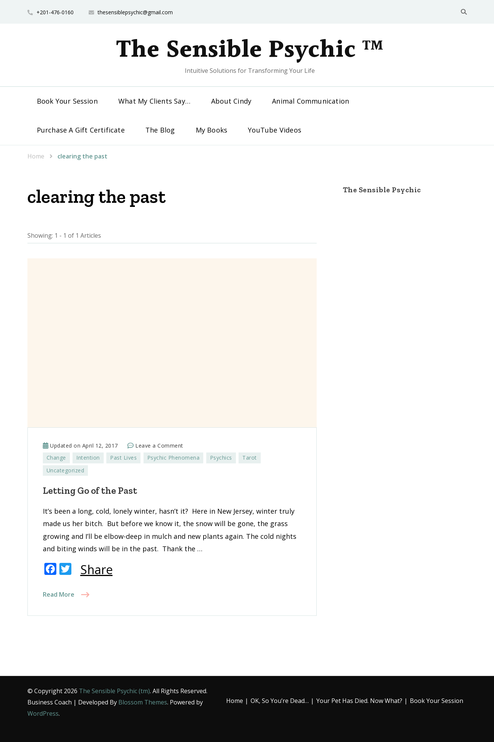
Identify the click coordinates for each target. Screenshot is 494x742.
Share (96, 570)
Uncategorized (66, 470)
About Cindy (231, 101)
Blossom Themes (142, 702)
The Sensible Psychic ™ (250, 50)
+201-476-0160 (55, 12)
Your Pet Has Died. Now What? (359, 701)
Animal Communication (310, 101)
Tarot (249, 457)
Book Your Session (67, 101)
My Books (212, 129)
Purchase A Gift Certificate (81, 129)
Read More (58, 594)
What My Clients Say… (154, 101)
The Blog (160, 129)
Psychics (221, 457)
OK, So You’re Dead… (280, 701)
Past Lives (123, 457)
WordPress (43, 713)
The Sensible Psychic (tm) (114, 691)
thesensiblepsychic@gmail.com (135, 12)
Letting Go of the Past (90, 490)
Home (234, 701)
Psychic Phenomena (173, 457)
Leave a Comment (159, 446)
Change (56, 457)
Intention (88, 457)
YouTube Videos (274, 129)
